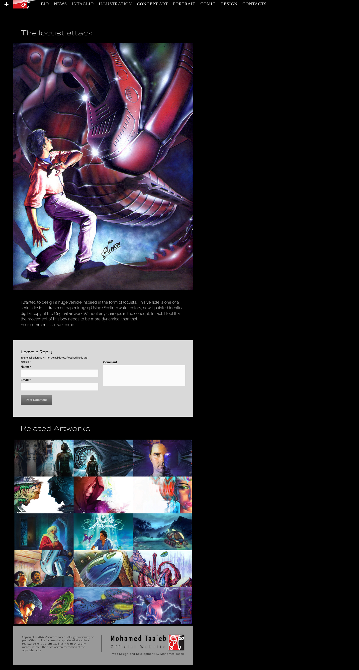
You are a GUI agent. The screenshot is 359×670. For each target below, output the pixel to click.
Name (26, 367)
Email (26, 380)
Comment (110, 362)
